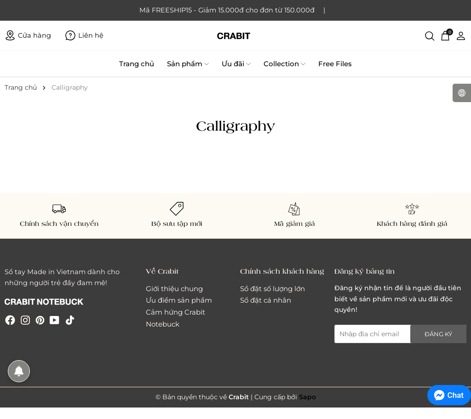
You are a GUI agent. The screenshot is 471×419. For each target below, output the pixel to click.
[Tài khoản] (460, 35)
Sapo (307, 397)
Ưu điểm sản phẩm (179, 300)
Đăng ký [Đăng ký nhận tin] (438, 334)
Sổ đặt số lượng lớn (272, 288)
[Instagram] (25, 320)
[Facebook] (10, 320)
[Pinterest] (40, 320)
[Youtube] (54, 320)
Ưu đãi (236, 64)
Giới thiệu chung (174, 288)
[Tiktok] (69, 320)
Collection (284, 64)
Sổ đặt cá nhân (265, 300)
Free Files (335, 63)
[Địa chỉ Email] (400, 334)
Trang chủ (136, 63)
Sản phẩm (188, 64)
